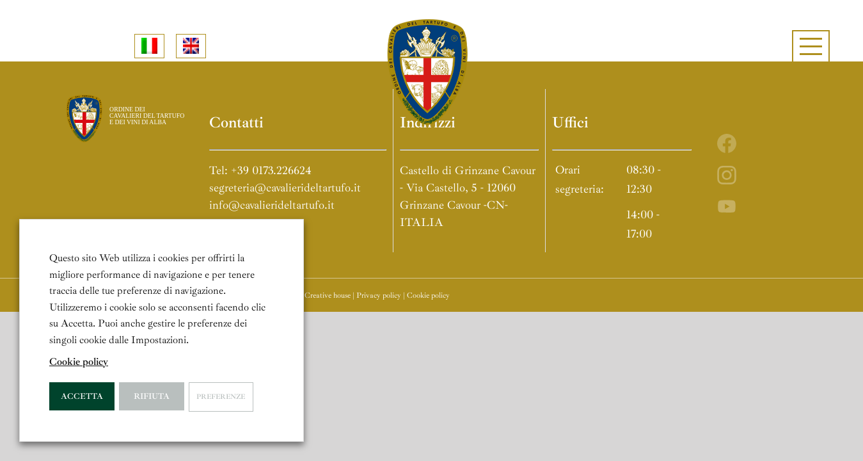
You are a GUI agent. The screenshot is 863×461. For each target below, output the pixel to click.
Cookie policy (428, 295)
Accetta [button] (82, 396)
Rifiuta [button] (152, 396)
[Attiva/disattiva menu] (811, 46)
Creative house (328, 295)
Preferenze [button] (220, 396)
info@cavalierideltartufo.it (272, 205)
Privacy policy (378, 295)
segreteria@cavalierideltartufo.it (285, 188)
